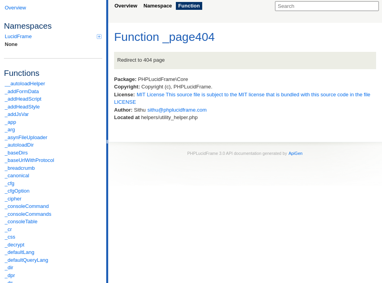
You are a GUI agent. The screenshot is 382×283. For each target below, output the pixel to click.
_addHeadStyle (22, 107)
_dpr (10, 275)
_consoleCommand (27, 206)
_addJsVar (17, 114)
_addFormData (22, 91)
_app (10, 122)
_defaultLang (19, 252)
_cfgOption (17, 191)
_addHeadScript (23, 99)
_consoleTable (21, 221)
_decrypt (14, 245)
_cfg (10, 183)
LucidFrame (53, 36)
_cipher (13, 199)
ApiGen (295, 153)
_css (10, 237)
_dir (9, 267)
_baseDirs (16, 153)
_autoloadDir (19, 145)
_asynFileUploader (26, 137)
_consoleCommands (28, 214)
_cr (8, 229)
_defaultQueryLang (26, 260)
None (11, 44)
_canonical (17, 175)
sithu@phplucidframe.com (177, 110)
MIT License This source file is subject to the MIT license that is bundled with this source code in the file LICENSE (242, 98)
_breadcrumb (20, 168)
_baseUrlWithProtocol (29, 160)
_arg (10, 129)
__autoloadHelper (25, 83)
